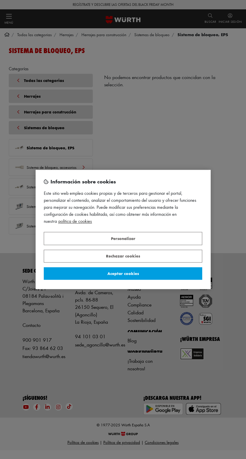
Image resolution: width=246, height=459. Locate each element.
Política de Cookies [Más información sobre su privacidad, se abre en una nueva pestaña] (75, 221)
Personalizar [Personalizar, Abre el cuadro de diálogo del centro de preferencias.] (123, 238)
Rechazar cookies (123, 256)
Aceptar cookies (123, 273)
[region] (123, 229)
